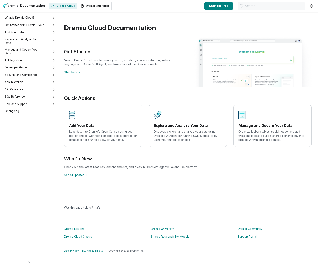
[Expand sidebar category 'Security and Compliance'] (53, 75)
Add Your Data (14, 32)
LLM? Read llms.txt (92, 250)
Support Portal (247, 236)
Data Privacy (71, 250)
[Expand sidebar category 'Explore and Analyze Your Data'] (53, 41)
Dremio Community (250, 228)
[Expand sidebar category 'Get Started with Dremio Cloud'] (53, 25)
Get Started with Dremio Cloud (24, 25)
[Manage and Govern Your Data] (272, 126)
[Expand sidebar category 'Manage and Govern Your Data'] (53, 52)
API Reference (14, 89)
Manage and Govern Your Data (22, 51)
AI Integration (13, 60)
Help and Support (16, 104)
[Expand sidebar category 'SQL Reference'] (53, 96)
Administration (14, 82)
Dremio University (162, 228)
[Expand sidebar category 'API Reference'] (53, 89)
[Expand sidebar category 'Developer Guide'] (53, 67)
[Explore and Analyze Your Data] (188, 126)
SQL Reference (15, 96)
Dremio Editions (74, 228)
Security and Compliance (21, 74)
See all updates (76, 175)
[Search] (267, 6)
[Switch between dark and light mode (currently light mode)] (311, 6)
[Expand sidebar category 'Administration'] (53, 82)
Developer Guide (16, 67)
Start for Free (209, 5)
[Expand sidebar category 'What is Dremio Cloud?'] (53, 17)
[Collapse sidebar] (30, 262)
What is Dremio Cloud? (19, 17)
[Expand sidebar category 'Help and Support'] (53, 104)
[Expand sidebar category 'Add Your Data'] (53, 32)
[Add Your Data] (103, 126)
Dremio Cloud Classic (78, 236)
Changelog (12, 111)
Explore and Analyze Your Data (22, 41)
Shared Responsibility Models (170, 236)
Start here (72, 72)
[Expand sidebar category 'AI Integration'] (53, 60)
